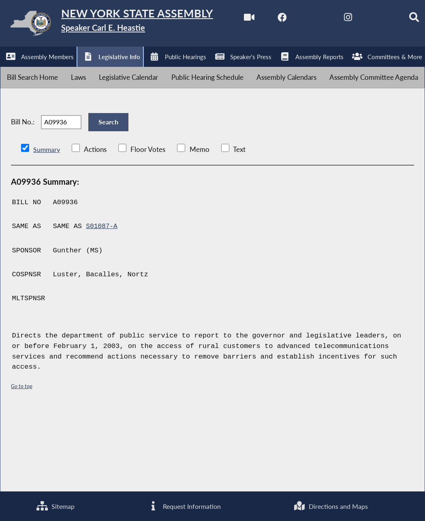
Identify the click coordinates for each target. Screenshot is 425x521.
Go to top (22, 464)
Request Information (183, 505)
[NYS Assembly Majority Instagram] (110, 69)
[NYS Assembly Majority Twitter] (77, 69)
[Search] (178, 69)
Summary (47, 227)
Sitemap (55, 505)
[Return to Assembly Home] (125, 25)
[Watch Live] (9, 69)
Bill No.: (22, 195)
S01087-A (102, 305)
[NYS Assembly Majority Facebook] (43, 69)
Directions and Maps (330, 505)
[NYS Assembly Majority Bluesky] (144, 69)
